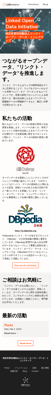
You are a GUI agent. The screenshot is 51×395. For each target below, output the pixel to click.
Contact (35, 371)
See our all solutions (25, 265)
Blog (45, 4)
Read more (25, 343)
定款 (34, 368)
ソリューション (21, 368)
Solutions (33, 4)
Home (6, 368)
